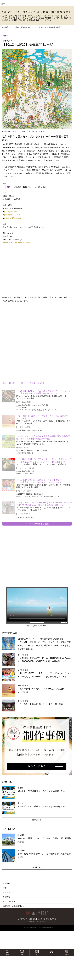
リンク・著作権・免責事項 (47, 919)
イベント (37, 892)
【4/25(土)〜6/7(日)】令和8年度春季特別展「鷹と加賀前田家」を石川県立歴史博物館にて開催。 (43, 437)
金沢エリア (31, 27)
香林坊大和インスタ (12, 215)
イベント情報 (14, 27)
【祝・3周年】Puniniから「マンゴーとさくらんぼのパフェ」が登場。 (42, 417)
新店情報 (6, 897)
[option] (37, 746)
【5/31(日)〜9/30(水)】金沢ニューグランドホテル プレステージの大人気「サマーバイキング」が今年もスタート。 (43, 481)
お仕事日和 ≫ (37, 867)
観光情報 (6, 883)
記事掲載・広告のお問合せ (13, 906)
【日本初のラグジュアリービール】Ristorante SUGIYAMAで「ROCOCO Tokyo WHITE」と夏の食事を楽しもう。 (44, 503)
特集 (37, 888)
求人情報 (44, 838)
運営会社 (32, 919)
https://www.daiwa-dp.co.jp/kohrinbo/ (17, 243)
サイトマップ (22, 919)
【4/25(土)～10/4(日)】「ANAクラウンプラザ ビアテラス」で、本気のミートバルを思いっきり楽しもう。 (43, 392)
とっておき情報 (9, 901)
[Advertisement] (20, 325)
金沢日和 (5, 27)
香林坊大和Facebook (12, 218)
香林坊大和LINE (10, 212)
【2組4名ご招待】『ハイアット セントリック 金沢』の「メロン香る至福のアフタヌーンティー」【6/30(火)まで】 (43, 460)
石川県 (23, 27)
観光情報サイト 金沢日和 (37, 3)
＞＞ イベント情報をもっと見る (37, 524)
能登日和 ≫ (37, 820)
